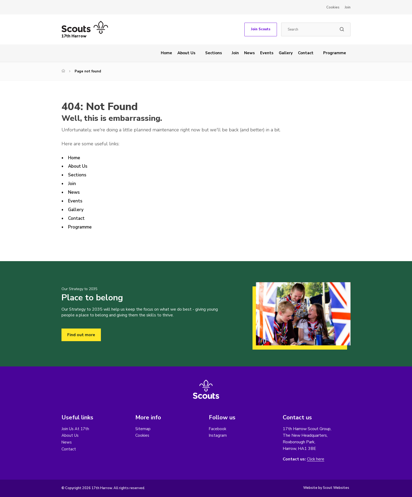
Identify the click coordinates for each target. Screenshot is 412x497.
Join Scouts (260, 29)
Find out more (81, 335)
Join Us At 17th (76, 429)
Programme (334, 53)
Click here (316, 459)
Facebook (218, 429)
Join (348, 7)
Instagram (218, 436)
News (249, 53)
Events (267, 53)
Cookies (332, 7)
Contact (305, 53)
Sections (213, 53)
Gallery (286, 53)
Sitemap (143, 429)
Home (166, 53)
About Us (186, 53)
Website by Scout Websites (326, 487)
